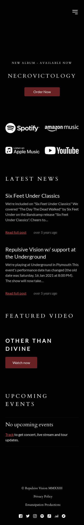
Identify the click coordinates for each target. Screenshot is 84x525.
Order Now (42, 92)
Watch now (21, 362)
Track (9, 434)
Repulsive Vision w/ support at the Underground (40, 253)
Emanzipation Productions (42, 505)
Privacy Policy (43, 496)
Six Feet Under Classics (32, 195)
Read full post (15, 232)
